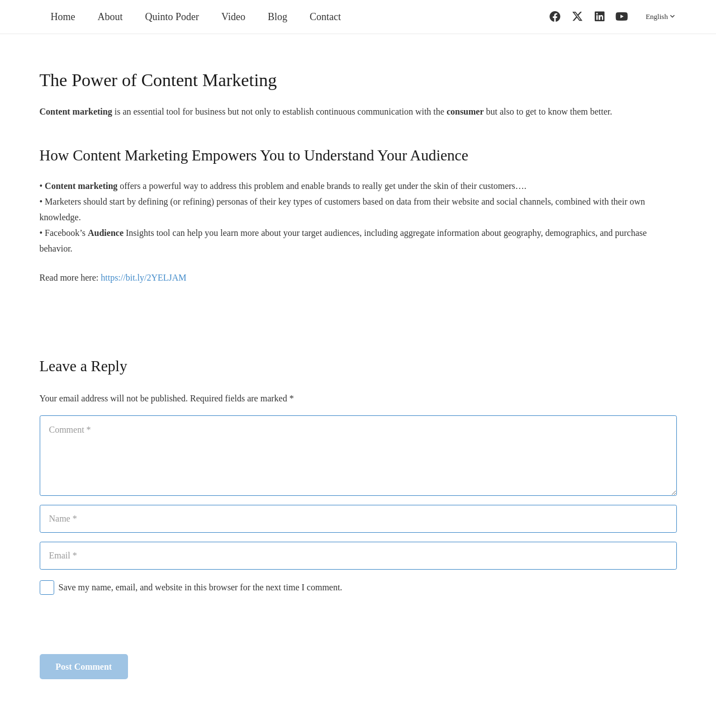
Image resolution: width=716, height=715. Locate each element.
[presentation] (125, 627)
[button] (661, 17)
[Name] (358, 519)
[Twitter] (577, 17)
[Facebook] (555, 17)
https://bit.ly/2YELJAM (143, 277)
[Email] (358, 556)
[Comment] (358, 455)
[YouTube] (622, 17)
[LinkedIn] (600, 17)
